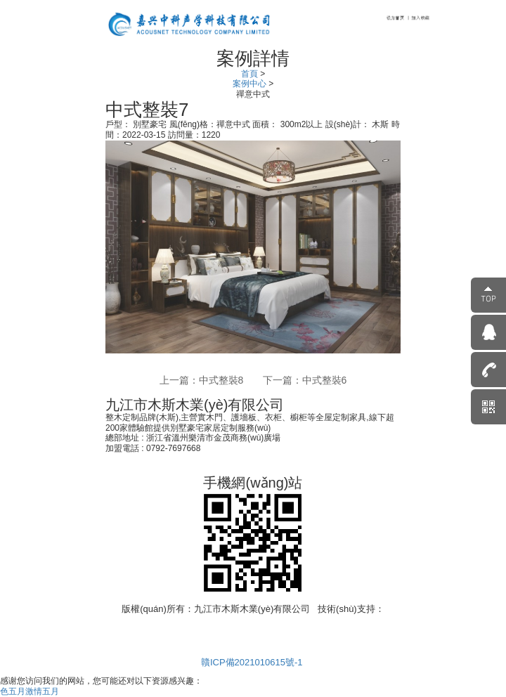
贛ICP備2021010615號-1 (253, 662)
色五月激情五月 (29, 691)
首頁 (250, 74)
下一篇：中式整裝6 (305, 380)
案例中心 (250, 84)
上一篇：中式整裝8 (202, 380)
